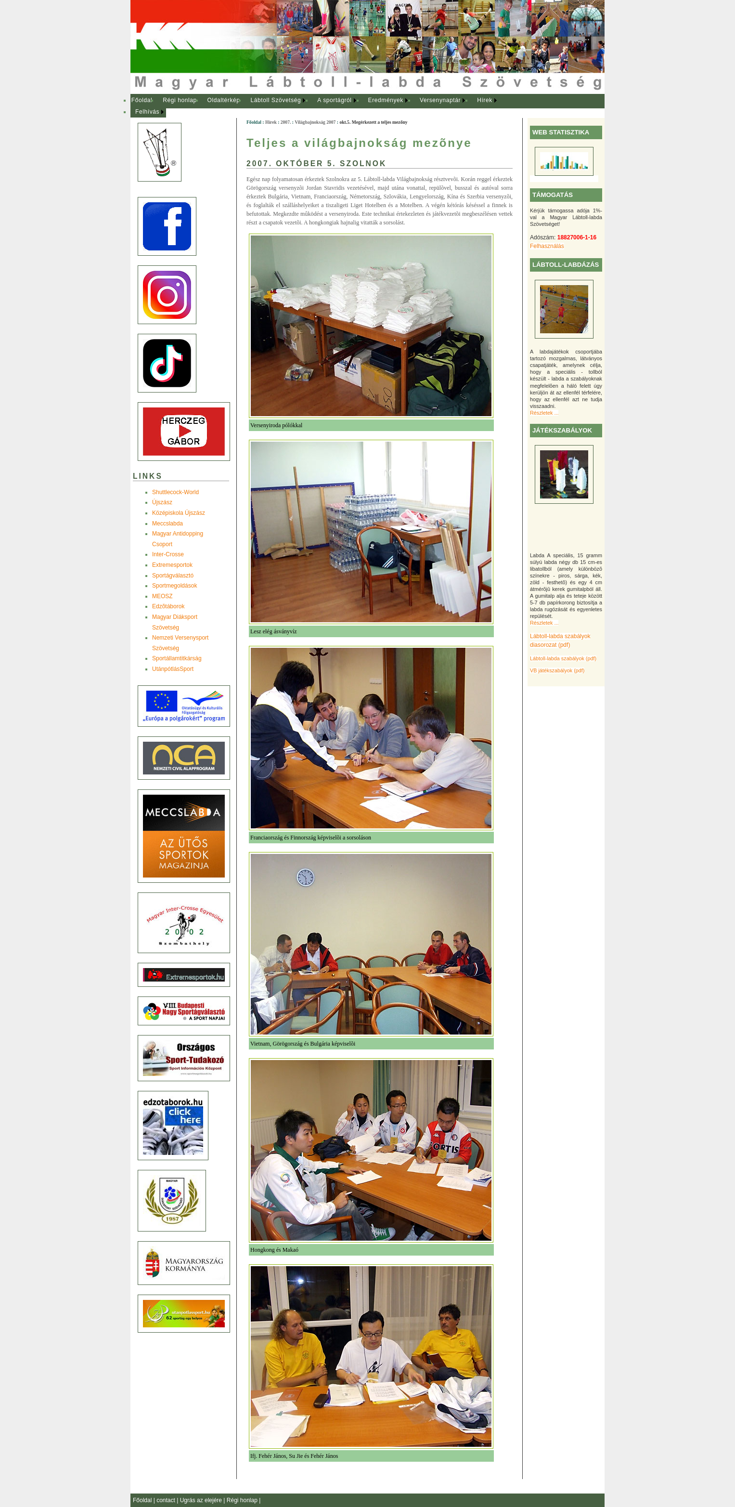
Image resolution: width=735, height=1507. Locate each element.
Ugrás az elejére (202, 1500)
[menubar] (323, 106)
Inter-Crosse (168, 554)
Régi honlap (180, 100)
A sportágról (334, 100)
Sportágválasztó (172, 575)
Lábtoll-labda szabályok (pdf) (563, 658)
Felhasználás (547, 246)
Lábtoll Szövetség (275, 100)
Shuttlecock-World (175, 492)
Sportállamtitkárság (177, 658)
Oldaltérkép (223, 100)
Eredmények (385, 100)
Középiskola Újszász (178, 513)
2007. (286, 122)
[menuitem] (141, 100)
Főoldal (142, 100)
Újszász (162, 502)
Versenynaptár (440, 100)
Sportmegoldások (174, 585)
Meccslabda (167, 523)
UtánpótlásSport (172, 669)
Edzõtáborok (168, 606)
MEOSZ (162, 596)
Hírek (484, 100)
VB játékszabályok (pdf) (557, 670)
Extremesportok (172, 565)
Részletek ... (544, 413)
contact (166, 1500)
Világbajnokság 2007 (315, 122)
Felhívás (147, 111)
